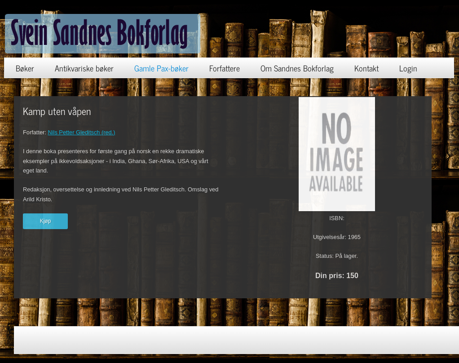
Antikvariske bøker (84, 68)
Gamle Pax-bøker (161, 68)
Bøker (25, 68)
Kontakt (366, 68)
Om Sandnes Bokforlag (297, 68)
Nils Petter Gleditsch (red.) (81, 132)
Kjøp (45, 221)
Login (408, 68)
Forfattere (224, 68)
